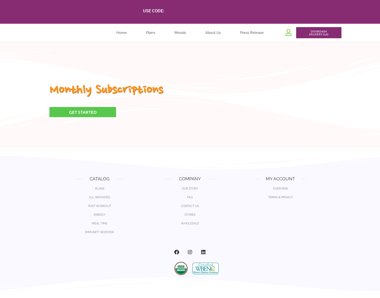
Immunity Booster (99, 232)
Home (121, 34)
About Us (213, 34)
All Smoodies (99, 197)
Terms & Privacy (280, 197)
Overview (280, 188)
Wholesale (190, 223)
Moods (180, 34)
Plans (150, 34)
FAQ (190, 197)
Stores (189, 214)
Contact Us (190, 206)
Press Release (252, 34)
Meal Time (99, 223)
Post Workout (99, 206)
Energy (99, 214)
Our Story (190, 188)
